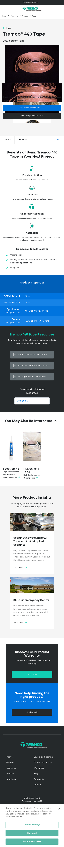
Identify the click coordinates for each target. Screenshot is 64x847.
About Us (10, 774)
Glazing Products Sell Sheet (32, 377)
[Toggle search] (60, 9)
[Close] (59, 808)
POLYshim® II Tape (31, 455)
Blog (36, 774)
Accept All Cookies (32, 841)
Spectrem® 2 (11, 454)
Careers (37, 785)
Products (14, 16)
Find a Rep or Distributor (32, 116)
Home (3, 16)
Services (10, 762)
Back (8, 28)
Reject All (32, 833)
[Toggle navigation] (32, 2)
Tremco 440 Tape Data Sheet (32, 355)
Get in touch (32, 712)
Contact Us (39, 779)
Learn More (32, 674)
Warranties (39, 768)
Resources (11, 768)
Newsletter (11, 779)
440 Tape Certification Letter (32, 366)
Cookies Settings (32, 824)
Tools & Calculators (43, 762)
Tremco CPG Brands (31, 2)
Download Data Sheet (30, 108)
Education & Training (43, 757)
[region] (32, 825)
